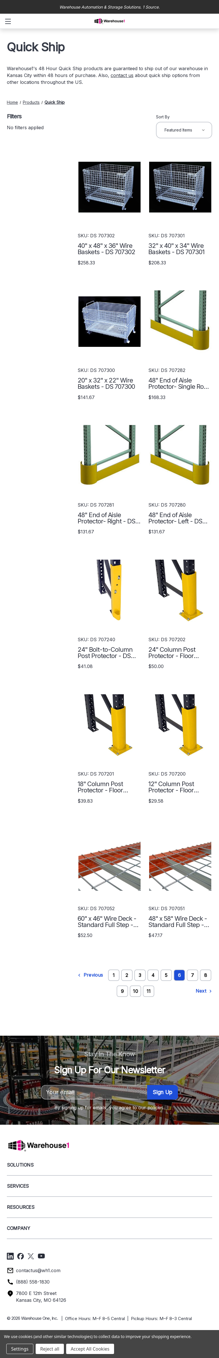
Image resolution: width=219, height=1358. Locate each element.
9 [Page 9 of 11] (122, 991)
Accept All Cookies (90, 1349)
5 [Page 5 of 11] (166, 975)
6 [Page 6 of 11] (179, 975)
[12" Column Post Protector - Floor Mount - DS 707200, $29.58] (180, 725)
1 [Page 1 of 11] (114, 975)
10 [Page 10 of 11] (135, 991)
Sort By (163, 116)
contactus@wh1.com (38, 1270)
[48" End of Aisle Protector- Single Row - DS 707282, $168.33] (180, 322)
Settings (20, 1349)
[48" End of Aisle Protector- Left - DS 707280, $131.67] (180, 456)
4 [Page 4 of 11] (153, 975)
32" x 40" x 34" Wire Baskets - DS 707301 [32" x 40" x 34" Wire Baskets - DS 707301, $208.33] (176, 248)
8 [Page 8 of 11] (205, 975)
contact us (122, 75)
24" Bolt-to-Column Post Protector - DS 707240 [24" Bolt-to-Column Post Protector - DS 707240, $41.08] (105, 652)
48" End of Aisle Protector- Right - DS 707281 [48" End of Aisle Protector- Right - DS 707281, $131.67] (106, 518)
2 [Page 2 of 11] (126, 975)
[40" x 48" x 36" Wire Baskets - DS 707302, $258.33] (109, 187)
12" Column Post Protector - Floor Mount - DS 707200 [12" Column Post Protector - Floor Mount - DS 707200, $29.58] (175, 787)
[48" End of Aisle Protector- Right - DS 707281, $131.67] (109, 456)
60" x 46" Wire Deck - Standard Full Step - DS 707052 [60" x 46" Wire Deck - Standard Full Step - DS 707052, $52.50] (107, 921)
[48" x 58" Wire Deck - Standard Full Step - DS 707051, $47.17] (180, 860)
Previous (90, 975)
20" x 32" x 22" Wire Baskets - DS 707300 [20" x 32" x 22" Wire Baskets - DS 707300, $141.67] (106, 383)
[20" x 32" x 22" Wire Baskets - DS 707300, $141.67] (109, 322)
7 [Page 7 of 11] (192, 975)
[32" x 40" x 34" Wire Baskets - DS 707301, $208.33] (180, 187)
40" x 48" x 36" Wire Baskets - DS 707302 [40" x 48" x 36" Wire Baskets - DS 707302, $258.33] (106, 248)
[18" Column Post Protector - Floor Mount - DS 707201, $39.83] (109, 725)
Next (204, 991)
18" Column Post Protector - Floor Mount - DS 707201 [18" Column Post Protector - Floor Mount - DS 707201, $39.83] (104, 787)
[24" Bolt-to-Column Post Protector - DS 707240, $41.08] (109, 591)
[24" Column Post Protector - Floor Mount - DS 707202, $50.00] (180, 591)
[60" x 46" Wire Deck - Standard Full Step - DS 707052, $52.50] (109, 860)
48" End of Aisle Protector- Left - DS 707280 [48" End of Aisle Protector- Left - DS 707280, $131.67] (175, 518)
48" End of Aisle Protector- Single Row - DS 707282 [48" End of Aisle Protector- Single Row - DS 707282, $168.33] (178, 383)
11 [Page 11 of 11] (149, 991)
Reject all (49, 1349)
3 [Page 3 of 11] (140, 975)
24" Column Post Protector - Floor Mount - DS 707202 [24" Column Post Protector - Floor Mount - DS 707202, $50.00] (175, 652)
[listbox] (184, 130)
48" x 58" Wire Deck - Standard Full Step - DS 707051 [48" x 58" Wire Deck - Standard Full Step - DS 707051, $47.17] (177, 921)
